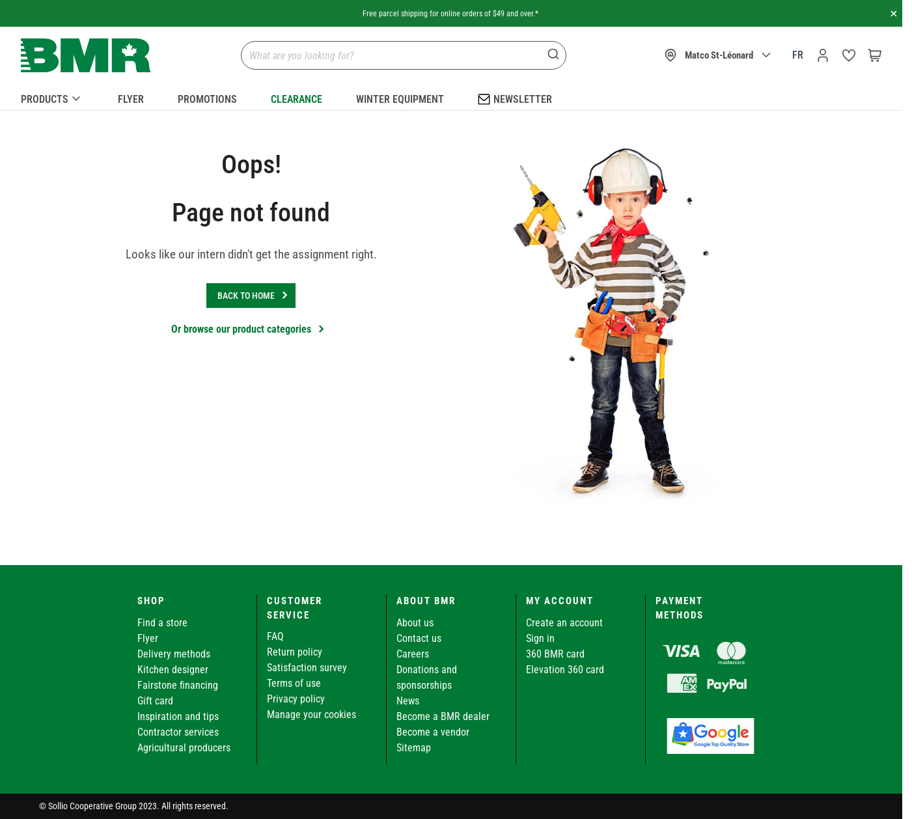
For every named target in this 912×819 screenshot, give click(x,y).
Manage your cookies (311, 714)
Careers (412, 654)
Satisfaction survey (307, 667)
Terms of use (294, 683)
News (407, 701)
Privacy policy (296, 699)
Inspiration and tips (178, 716)
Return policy (294, 652)
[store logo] (86, 55)
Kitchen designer (172, 669)
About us (415, 623)
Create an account (564, 623)
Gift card (155, 701)
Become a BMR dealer (443, 716)
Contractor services (178, 732)
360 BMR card (555, 654)
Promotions (207, 99)
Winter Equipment (400, 99)
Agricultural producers (183, 748)
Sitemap (413, 748)
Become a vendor (432, 732)
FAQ (275, 636)
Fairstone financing (177, 685)
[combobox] (403, 55)
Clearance (296, 99)
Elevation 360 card (565, 669)
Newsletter (515, 98)
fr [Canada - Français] (797, 55)
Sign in (540, 638)
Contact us (418, 638)
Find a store (162, 623)
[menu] (451, 97)
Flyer (131, 99)
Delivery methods (173, 654)
